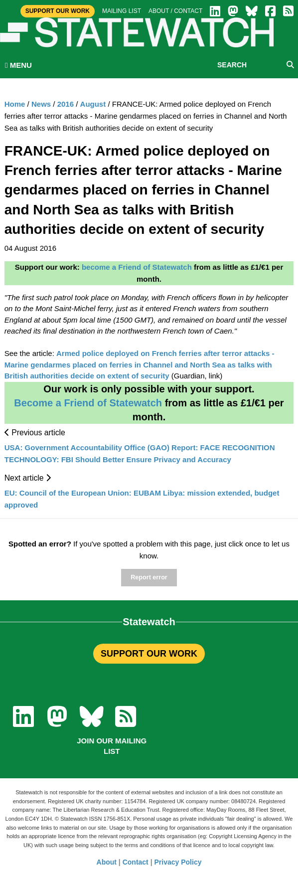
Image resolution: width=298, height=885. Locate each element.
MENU (18, 65)
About (107, 862)
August (93, 104)
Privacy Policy (178, 862)
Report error (149, 577)
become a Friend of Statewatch (137, 267)
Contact (136, 862)
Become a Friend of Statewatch (88, 402)
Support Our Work (57, 10)
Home (14, 104)
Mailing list (121, 10)
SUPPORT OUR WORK (149, 654)
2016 (65, 104)
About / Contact (175, 10)
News (41, 104)
